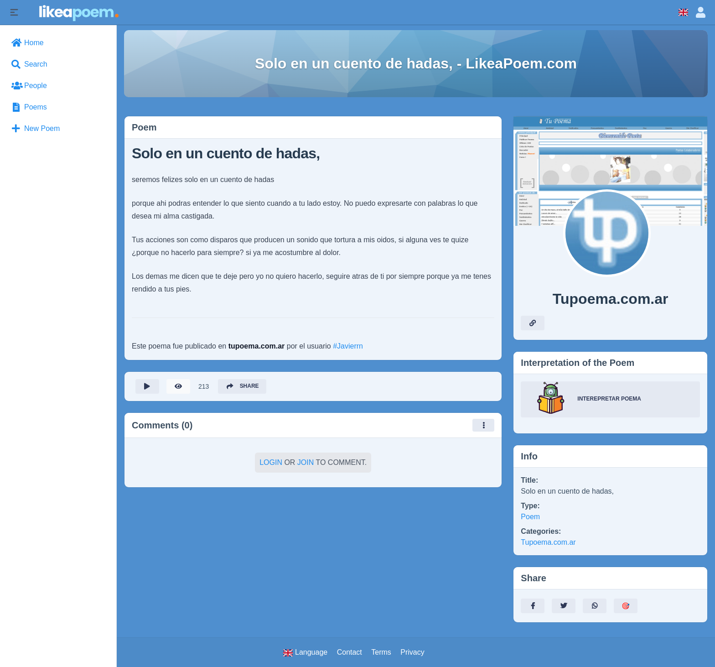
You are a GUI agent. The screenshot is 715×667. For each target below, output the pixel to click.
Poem (530, 517)
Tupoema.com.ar (548, 542)
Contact (349, 652)
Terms (381, 652)
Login (270, 462)
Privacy (412, 652)
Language (305, 652)
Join (305, 462)
